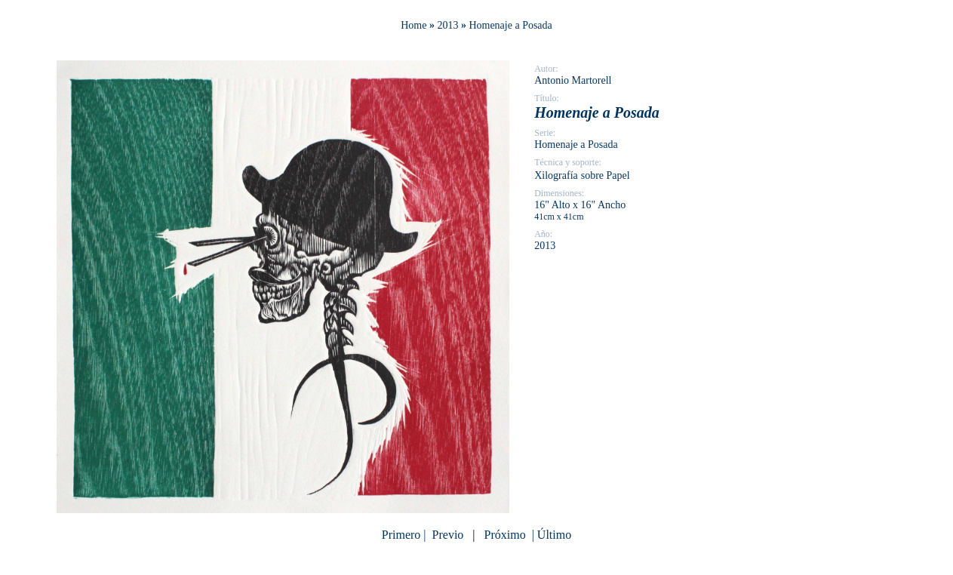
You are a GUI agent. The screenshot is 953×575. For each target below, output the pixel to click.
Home (413, 25)
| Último (550, 534)
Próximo (505, 534)
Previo (448, 534)
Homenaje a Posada (510, 25)
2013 (447, 25)
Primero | (405, 534)
